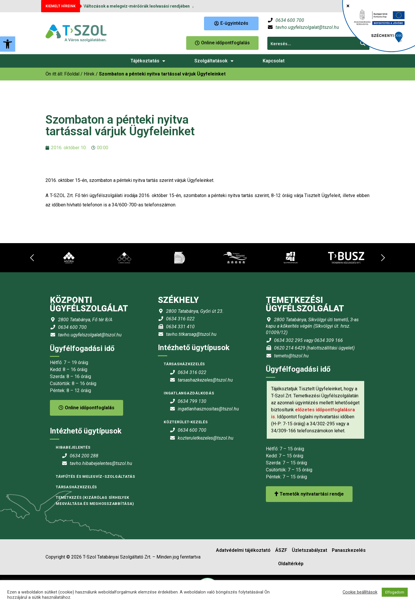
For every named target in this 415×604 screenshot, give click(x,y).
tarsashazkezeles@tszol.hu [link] (205, 380)
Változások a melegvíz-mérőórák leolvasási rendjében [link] (136, 6)
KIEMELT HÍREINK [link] (61, 6)
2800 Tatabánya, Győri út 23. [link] (195, 311)
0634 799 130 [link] (192, 401)
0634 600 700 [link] (289, 20)
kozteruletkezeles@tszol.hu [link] (205, 438)
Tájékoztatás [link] (147, 61)
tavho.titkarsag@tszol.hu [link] (191, 334)
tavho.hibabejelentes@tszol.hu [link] (101, 463)
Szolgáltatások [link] (213, 61)
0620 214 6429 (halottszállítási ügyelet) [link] (314, 348)
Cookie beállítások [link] (360, 592)
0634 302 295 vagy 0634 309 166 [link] (308, 340)
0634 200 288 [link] (84, 456)
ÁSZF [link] (281, 550)
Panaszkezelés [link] (349, 550)
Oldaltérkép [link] (291, 563)
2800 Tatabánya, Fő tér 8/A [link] (85, 319)
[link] (7, 44)
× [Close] (348, 6)
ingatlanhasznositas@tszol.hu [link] (208, 409)
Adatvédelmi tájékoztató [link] (243, 550)
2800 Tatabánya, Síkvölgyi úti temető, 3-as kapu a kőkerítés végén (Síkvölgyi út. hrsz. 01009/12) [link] (312, 326)
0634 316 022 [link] (180, 319)
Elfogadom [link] (394, 592)
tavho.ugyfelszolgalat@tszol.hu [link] (307, 27)
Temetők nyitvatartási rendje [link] (309, 494)
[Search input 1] (312, 43)
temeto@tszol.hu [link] (291, 356)
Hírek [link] (89, 74)
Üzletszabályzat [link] (309, 550)
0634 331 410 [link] (180, 326)
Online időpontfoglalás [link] (86, 407)
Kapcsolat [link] (274, 61)
